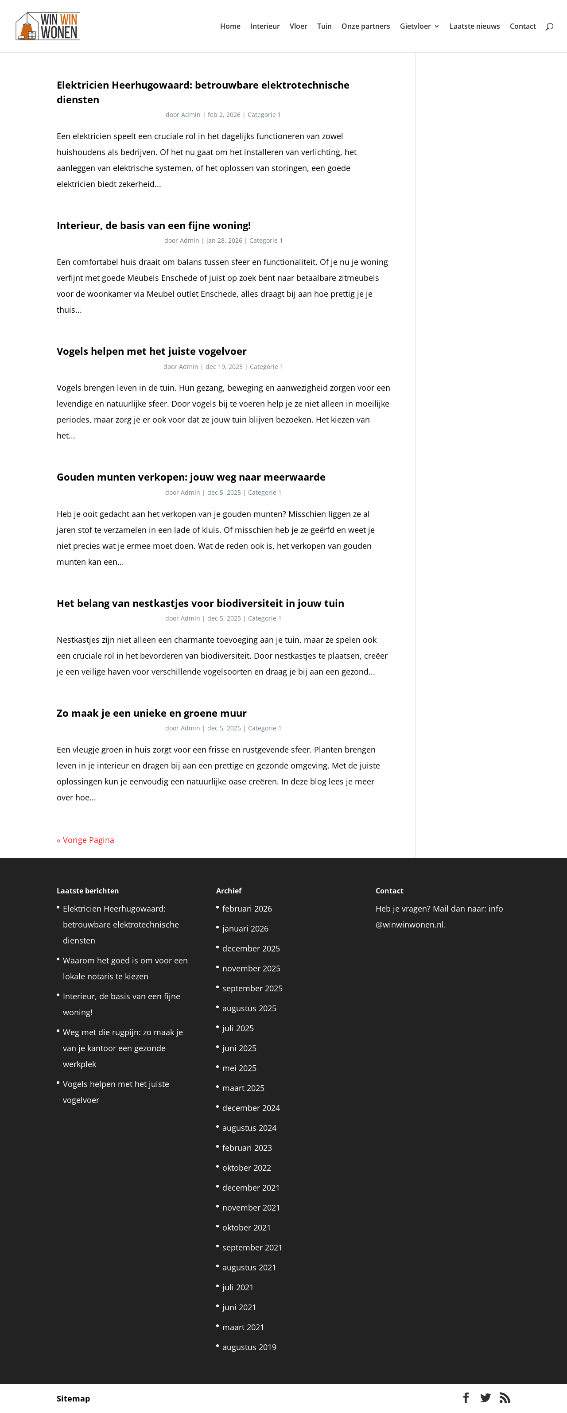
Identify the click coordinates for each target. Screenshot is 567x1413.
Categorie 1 (264, 114)
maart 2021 (243, 1327)
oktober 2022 (246, 1167)
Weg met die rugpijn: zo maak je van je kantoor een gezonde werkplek (123, 1048)
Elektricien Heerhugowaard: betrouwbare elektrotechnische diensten (121, 924)
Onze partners (366, 27)
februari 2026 (247, 908)
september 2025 (252, 988)
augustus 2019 (249, 1347)
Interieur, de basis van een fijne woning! (154, 225)
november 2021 (251, 1207)
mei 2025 (239, 1068)
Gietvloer (415, 27)
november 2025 (251, 968)
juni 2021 (239, 1307)
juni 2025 (239, 1048)
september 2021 (252, 1247)
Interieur (265, 27)
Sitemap (73, 1398)
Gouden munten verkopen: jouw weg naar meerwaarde (191, 476)
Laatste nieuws (475, 27)
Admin (191, 114)
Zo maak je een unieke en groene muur (152, 712)
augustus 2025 (249, 1008)
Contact (523, 27)
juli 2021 (238, 1287)
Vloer (298, 27)
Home (230, 27)
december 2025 (251, 948)
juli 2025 (238, 1028)
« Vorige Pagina (85, 840)
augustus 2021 (249, 1267)
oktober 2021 (246, 1227)
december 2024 (251, 1107)
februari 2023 (247, 1147)
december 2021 (251, 1187)
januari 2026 (245, 928)
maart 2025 (243, 1088)
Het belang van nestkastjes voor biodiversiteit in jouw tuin (200, 603)
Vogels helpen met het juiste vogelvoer (152, 351)
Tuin (324, 27)
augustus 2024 (249, 1127)
